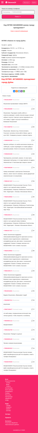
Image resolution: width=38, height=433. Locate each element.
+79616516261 (7, 291)
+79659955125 (7, 339)
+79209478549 (7, 362)
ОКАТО (8, 409)
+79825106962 (7, 197)
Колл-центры (9, 389)
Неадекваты (9, 391)
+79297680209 (7, 167)
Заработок (8, 398)
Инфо (7, 400)
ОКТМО (8, 410)
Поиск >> (18, 16)
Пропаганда (8, 396)
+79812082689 (7, 109)
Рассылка (8, 395)
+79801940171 (7, 215)
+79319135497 (7, 99)
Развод (7, 393)
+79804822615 (7, 348)
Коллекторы (9, 388)
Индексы (8, 407)
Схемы (8, 382)
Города (8, 405)
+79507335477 (7, 309)
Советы (8, 386)
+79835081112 (7, 320)
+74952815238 (7, 140)
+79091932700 (7, 330)
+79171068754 (7, 127)
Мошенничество (10, 381)
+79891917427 (7, 181)
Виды (7, 384)
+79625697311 (7, 300)
